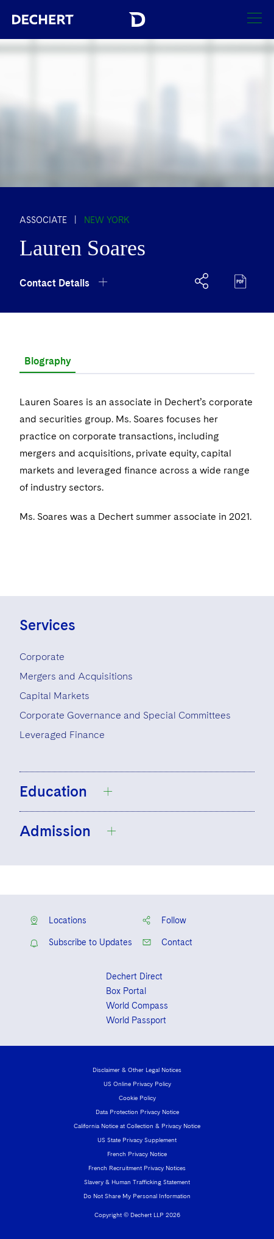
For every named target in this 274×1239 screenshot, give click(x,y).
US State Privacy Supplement (137, 1139)
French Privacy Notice (137, 1153)
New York (107, 220)
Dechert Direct (134, 976)
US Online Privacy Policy (137, 1083)
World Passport (136, 1020)
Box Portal (126, 991)
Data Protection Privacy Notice (137, 1111)
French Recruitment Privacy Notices (137, 1167)
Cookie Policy (137, 1097)
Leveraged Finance (62, 734)
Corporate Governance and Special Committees (125, 715)
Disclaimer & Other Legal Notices (137, 1069)
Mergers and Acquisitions (76, 676)
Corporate (42, 656)
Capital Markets (54, 695)
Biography (47, 361)
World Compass (137, 1005)
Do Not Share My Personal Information (137, 1195)
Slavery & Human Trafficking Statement (137, 1181)
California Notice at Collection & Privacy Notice (137, 1125)
